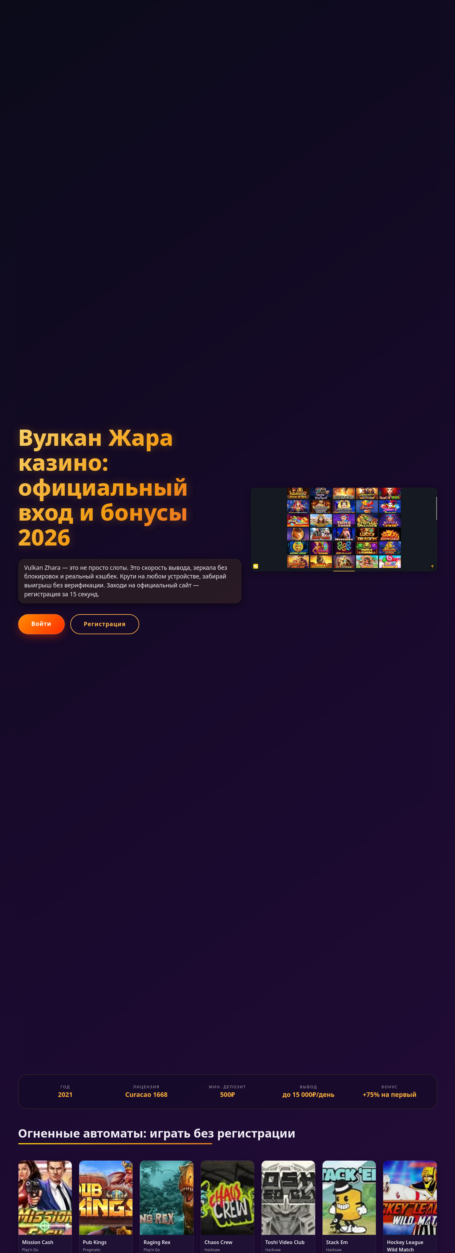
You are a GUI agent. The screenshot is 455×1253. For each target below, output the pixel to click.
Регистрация (105, 624)
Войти (41, 623)
